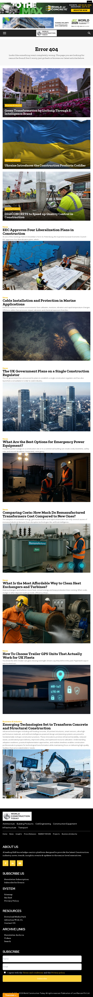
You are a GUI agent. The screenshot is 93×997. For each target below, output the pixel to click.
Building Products (12, 160)
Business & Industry (13, 105)
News (5, 227)
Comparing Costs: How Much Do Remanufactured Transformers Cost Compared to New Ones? (44, 514)
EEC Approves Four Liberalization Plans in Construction (38, 232)
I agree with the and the (34, 972)
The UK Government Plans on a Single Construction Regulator (46, 373)
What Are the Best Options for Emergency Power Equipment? (43, 444)
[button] (4, 33)
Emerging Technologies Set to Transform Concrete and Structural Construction (45, 726)
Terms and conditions (33, 972)
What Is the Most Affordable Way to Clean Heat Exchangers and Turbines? (42, 585)
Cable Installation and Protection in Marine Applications (39, 302)
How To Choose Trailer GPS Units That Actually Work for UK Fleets (42, 656)
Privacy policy (58, 972)
